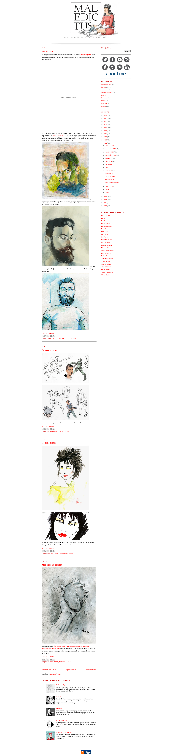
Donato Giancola (106, 226)
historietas (104, 98)
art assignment (65, 662)
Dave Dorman (105, 223)
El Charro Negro (61, 685)
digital (73, 338)
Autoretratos (47, 51)
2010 (105, 206)
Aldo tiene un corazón (52, 565)
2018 (105, 131)
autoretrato (64, 338)
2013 (105, 196)
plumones (63, 553)
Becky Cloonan (106, 215)
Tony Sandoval (106, 267)
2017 (105, 134)
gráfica (103, 95)
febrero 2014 (109, 189)
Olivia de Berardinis (107, 250)
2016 (105, 137)
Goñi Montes (105, 234)
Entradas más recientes (49, 670)
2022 (105, 118)
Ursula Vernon (105, 269)
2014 (105, 143)
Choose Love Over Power (64, 732)
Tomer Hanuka (105, 261)
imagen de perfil (86, 54)
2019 (105, 127)
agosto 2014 (109, 158)
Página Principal (70, 670)
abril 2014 (108, 170)
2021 (105, 121)
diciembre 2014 (110, 146)
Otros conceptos (49, 350)
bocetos (103, 87)
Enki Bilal (104, 231)
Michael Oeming (106, 245)
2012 (105, 199)
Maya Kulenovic (58, 136)
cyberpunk (64, 431)
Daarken (104, 221)
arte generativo (106, 84)
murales (104, 101)
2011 (105, 203)
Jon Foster (104, 237)
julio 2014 (108, 161)
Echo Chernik (105, 229)
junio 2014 (109, 164)
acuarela (54, 338)
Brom (103, 218)
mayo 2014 (109, 167)
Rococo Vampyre (61, 720)
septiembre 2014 (110, 155)
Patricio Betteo (106, 253)
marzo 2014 (109, 186)
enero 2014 (109, 192)
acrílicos (54, 662)
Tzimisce (59, 708)
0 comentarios (48, 333)
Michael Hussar (106, 242)
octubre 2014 (109, 152)
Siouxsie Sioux (49, 443)
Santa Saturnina (61, 697)
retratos (71, 553)
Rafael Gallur (105, 256)
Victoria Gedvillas (107, 272)
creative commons (107, 92)
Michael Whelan (106, 248)
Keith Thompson (106, 240)
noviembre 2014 (110, 149)
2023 (105, 115)
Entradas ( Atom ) (55, 674)
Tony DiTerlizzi (106, 264)
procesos (104, 103)
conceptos (54, 431)
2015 (105, 140)
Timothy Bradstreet (107, 258)
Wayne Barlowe (106, 275)
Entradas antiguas (90, 670)
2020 (105, 124)
